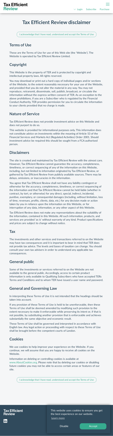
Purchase (104, 9)
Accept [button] (93, 426)
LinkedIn (5, 421)
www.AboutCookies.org (23, 362)
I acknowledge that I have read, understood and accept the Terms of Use (56, 34)
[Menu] (107, 4)
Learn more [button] (58, 418)
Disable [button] (64, 426)
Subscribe (91, 9)
